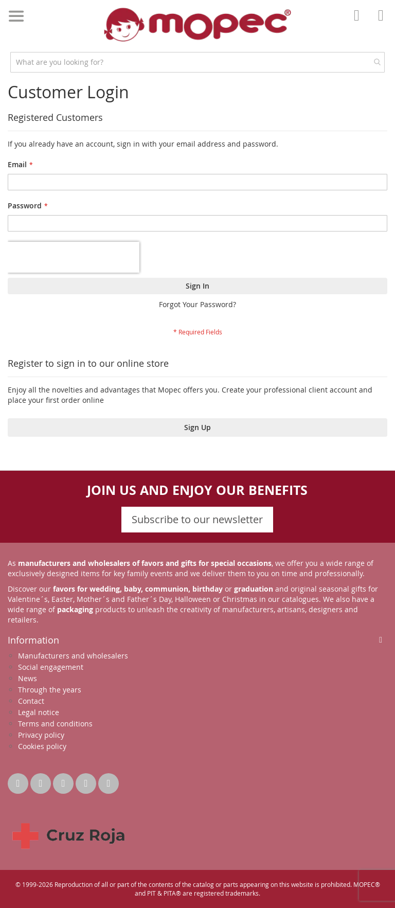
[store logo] (197, 25)
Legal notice (38, 712)
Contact (31, 701)
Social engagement (50, 667)
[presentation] (73, 257)
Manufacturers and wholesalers (73, 656)
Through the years (49, 690)
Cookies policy (42, 746)
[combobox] (197, 62)
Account (359, 22)
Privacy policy (41, 735)
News (27, 678)
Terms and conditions (55, 723)
